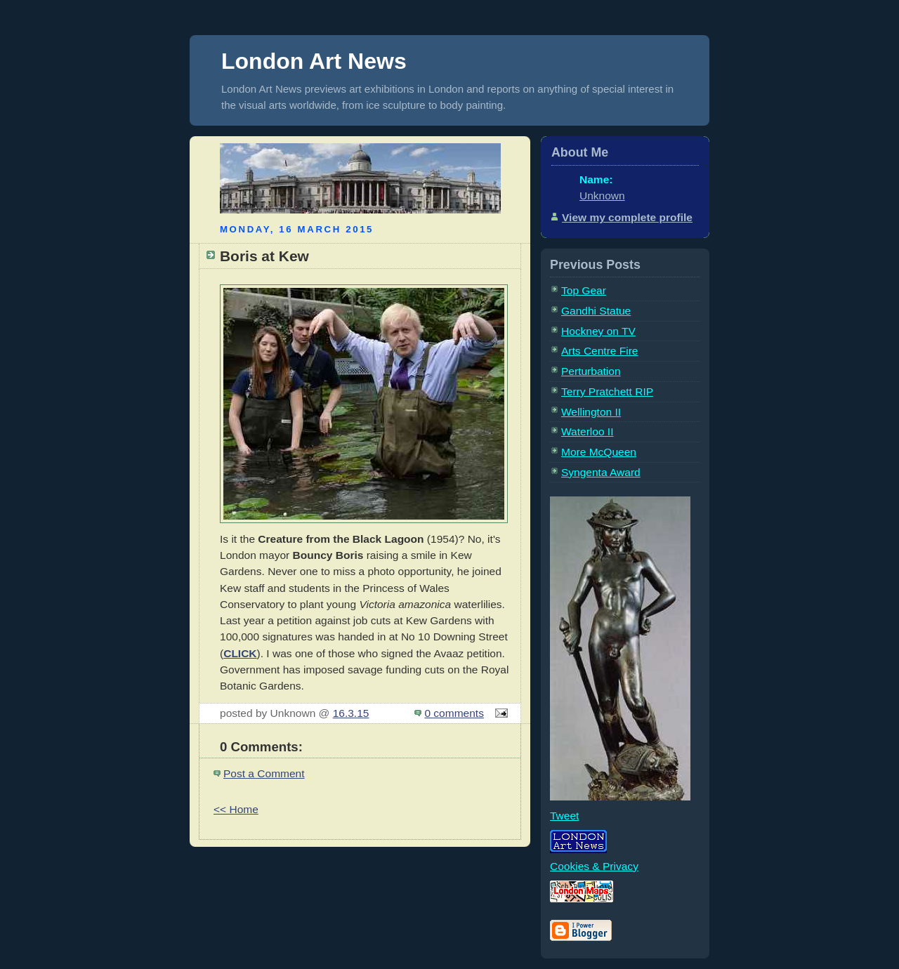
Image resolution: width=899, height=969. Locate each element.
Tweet (564, 816)
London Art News (314, 61)
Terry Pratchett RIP (607, 391)
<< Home (236, 809)
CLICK (239, 653)
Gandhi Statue (596, 311)
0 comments (454, 713)
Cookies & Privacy (594, 866)
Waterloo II (587, 431)
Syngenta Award (601, 472)
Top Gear (583, 290)
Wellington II (591, 412)
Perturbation (591, 371)
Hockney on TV (598, 331)
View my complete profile (627, 217)
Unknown (602, 196)
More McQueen (598, 452)
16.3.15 (351, 713)
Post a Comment (264, 773)
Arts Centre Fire (599, 351)
